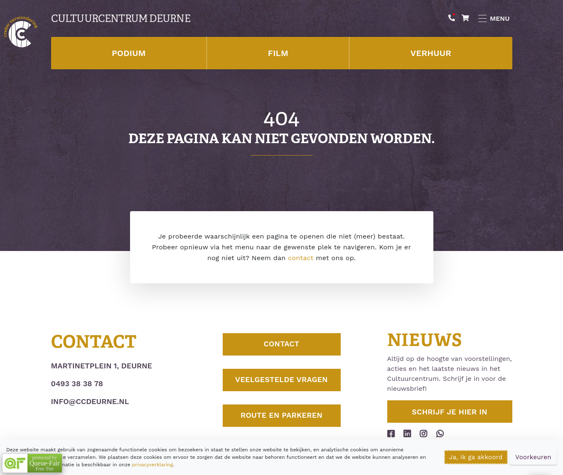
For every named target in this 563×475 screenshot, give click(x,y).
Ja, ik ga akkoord (476, 457)
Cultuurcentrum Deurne (120, 19)
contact (300, 258)
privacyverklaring (152, 465)
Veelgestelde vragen (281, 380)
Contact (281, 344)
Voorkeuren (533, 457)
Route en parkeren (281, 416)
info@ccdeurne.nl (90, 401)
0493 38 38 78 (77, 383)
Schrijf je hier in (449, 411)
